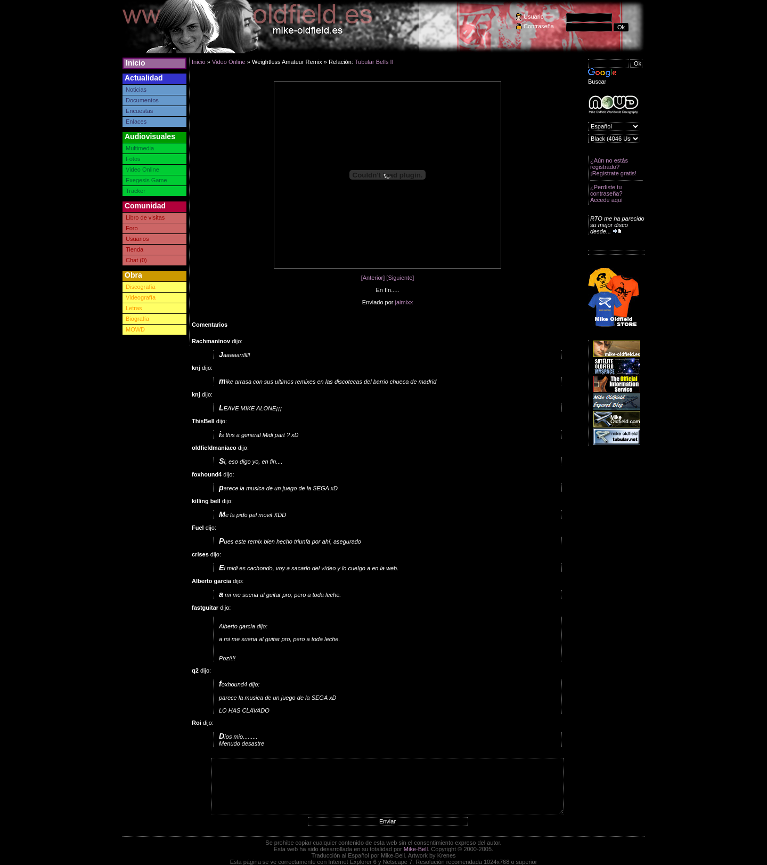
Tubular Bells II (374, 62)
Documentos (142, 100)
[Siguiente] (400, 277)
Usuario (534, 16)
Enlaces (136, 121)
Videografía (141, 297)
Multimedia (140, 148)
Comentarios (209, 324)
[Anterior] (373, 277)
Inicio (135, 63)
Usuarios (137, 239)
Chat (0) (136, 260)
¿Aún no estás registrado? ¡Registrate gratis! (613, 166)
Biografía (137, 319)
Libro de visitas (145, 217)
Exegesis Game (146, 180)
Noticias (136, 89)
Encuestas (139, 111)
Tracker (135, 191)
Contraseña (539, 26)
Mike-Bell (416, 849)
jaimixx (404, 302)
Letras (134, 308)
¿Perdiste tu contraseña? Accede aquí (606, 193)
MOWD (135, 329)
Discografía (141, 287)
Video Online (142, 169)
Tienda (134, 249)
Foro (132, 228)
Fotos (133, 159)
